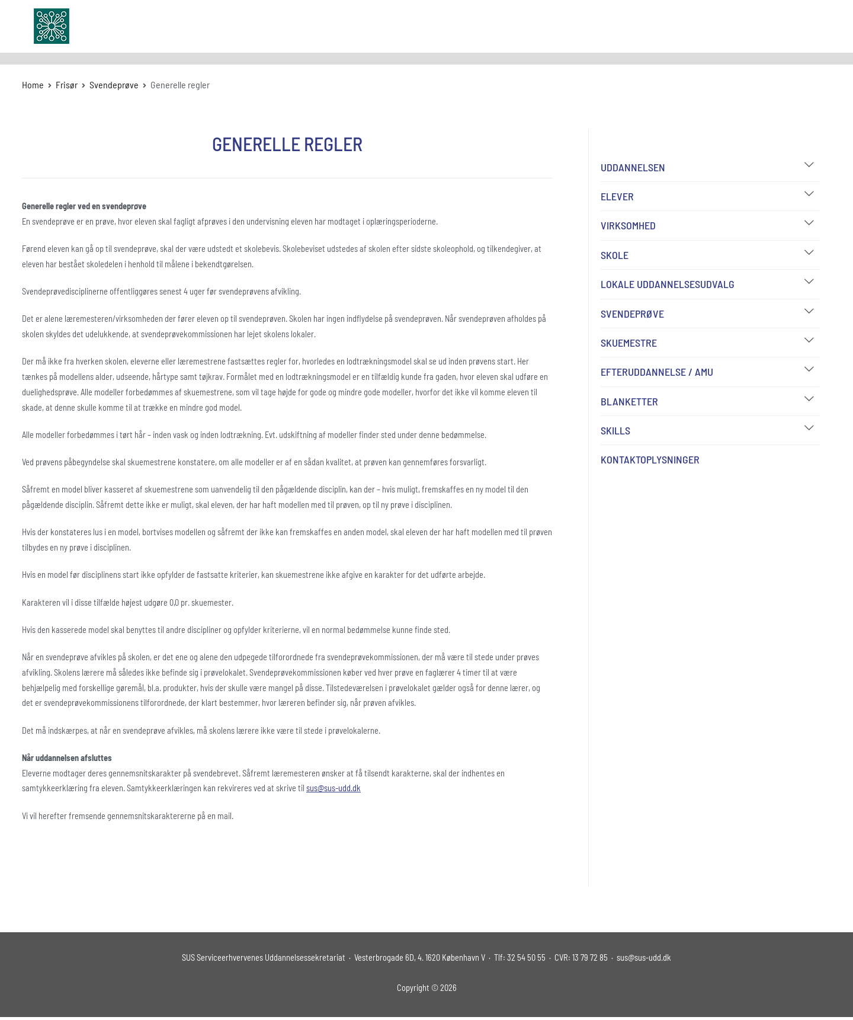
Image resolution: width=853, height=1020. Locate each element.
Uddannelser (510, 26)
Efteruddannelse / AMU (657, 371)
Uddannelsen (633, 167)
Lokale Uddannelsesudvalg (668, 283)
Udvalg (613, 26)
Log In (783, 26)
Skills (615, 430)
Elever (617, 196)
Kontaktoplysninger (650, 459)
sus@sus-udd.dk (333, 788)
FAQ (695, 26)
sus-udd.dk (120, 26)
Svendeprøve (632, 313)
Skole (614, 254)
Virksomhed (628, 225)
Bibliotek (657, 26)
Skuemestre (629, 342)
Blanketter (629, 401)
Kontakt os (737, 26)
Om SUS (572, 26)
